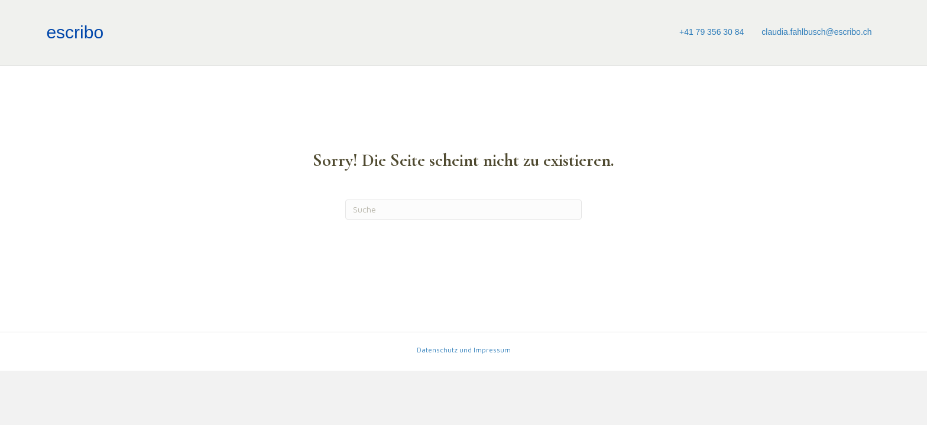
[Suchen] (463, 210)
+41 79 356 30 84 (711, 32)
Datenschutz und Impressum (464, 349)
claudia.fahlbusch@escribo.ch (816, 32)
